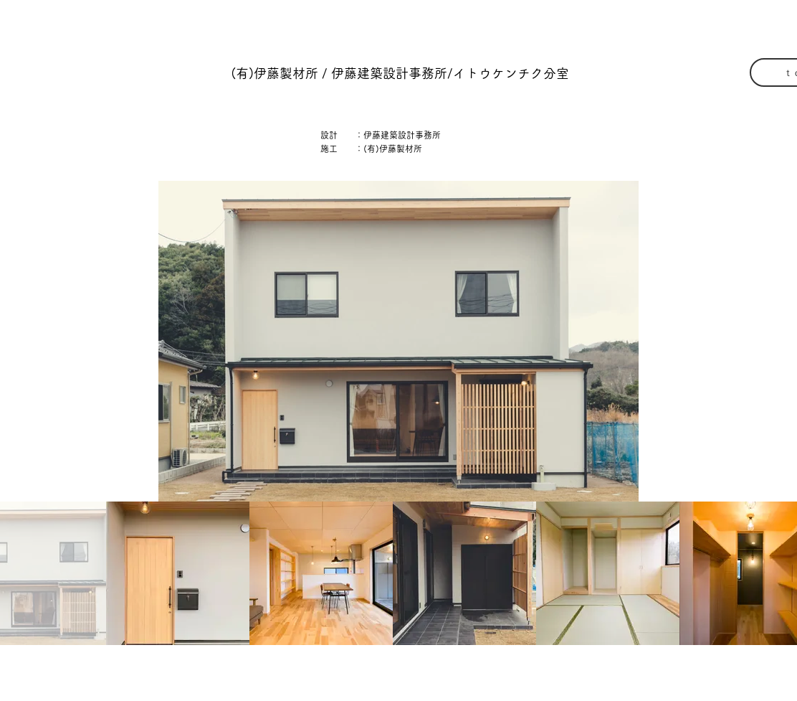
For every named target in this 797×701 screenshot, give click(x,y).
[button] (399, 73)
